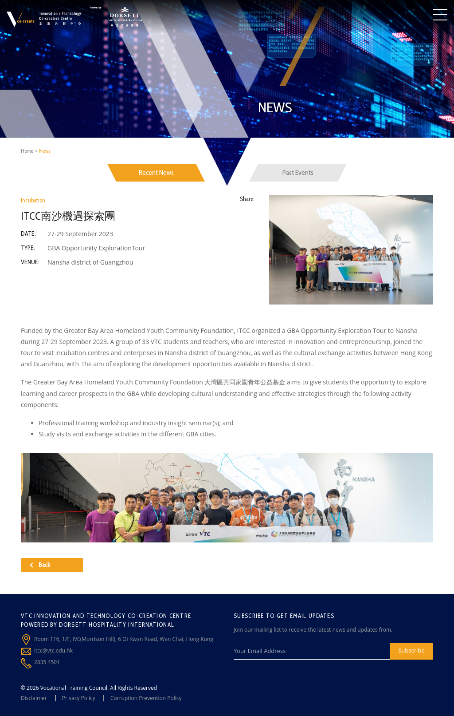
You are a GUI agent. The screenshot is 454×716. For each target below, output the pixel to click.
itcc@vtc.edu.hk (53, 650)
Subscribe (411, 650)
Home (27, 150)
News (45, 150)
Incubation (33, 200)
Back (40, 565)
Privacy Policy (78, 698)
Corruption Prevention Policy (146, 698)
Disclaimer (34, 698)
